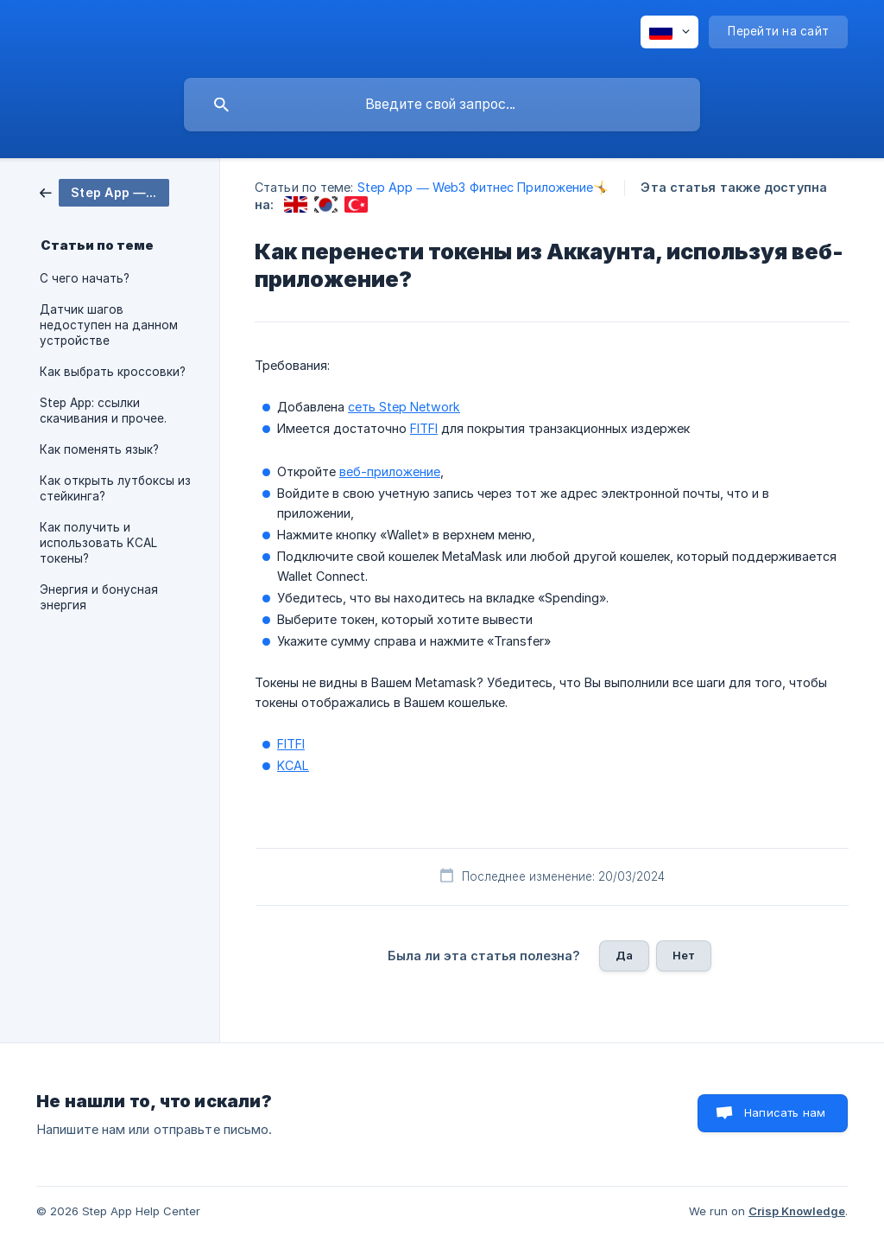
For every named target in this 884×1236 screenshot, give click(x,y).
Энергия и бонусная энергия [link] (99, 597)
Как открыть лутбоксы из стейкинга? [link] (115, 488)
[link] (104, 191)
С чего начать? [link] (84, 278)
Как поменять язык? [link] (99, 449)
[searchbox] (442, 104)
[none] (669, 32)
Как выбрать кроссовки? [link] (113, 372)
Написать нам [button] (784, 1112)
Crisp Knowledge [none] (796, 1211)
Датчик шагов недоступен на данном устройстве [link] (109, 325)
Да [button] (624, 955)
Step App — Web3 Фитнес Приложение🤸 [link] (483, 187)
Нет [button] (683, 955)
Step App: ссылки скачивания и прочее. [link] (103, 410)
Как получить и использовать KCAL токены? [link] (98, 542)
